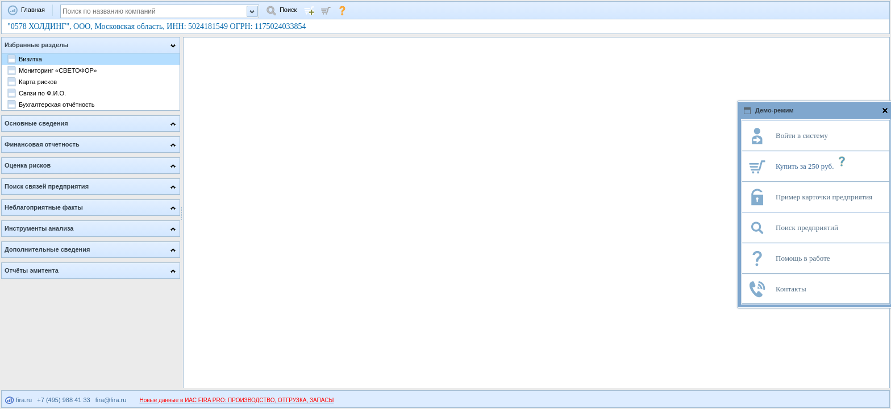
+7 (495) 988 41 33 (63, 400)
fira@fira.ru (111, 400)
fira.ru (18, 400)
